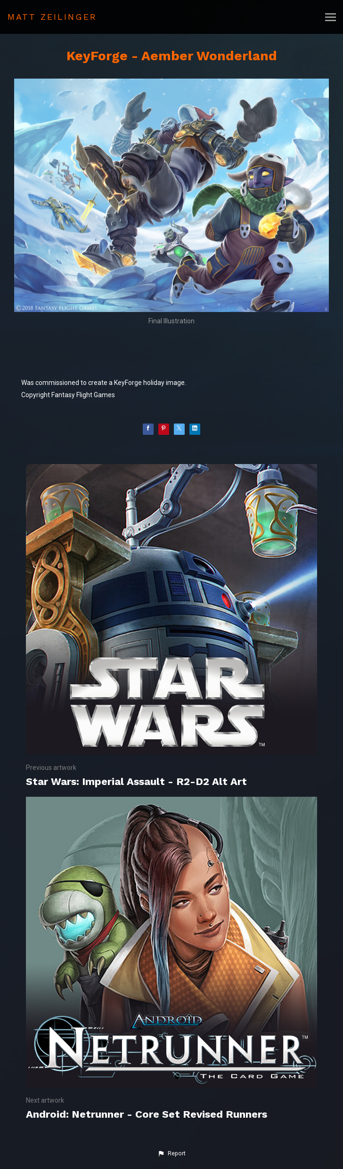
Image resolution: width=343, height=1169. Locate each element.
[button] (171, 1153)
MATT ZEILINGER (52, 17)
